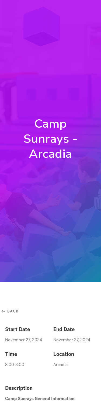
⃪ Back (12, 311)
